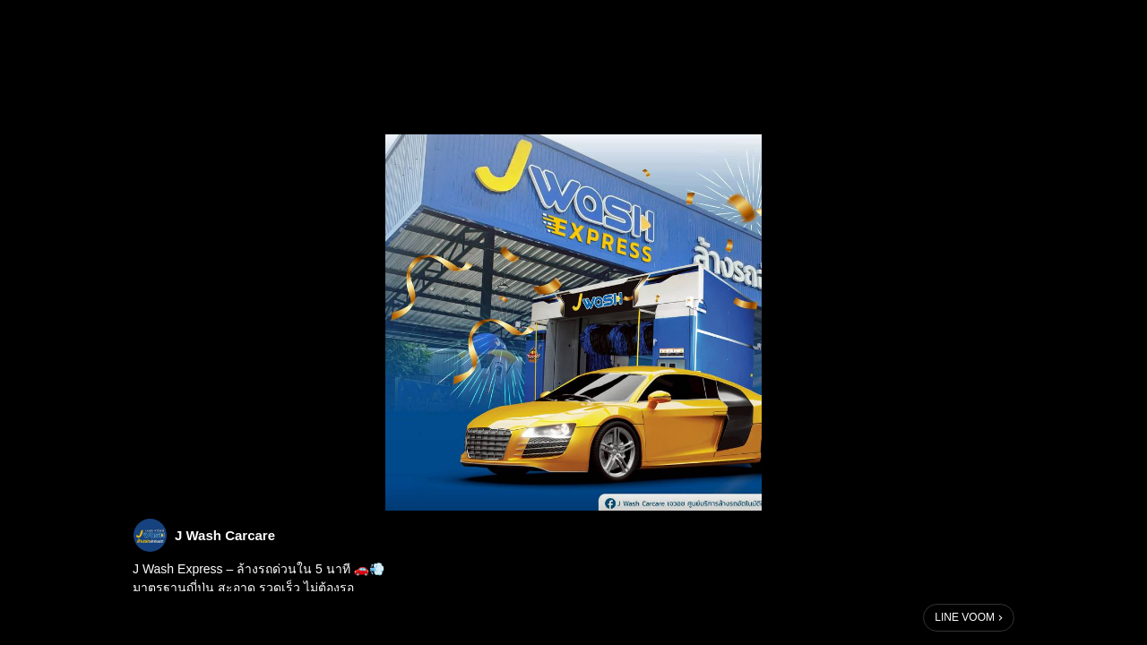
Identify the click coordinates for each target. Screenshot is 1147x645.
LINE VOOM (965, 617)
